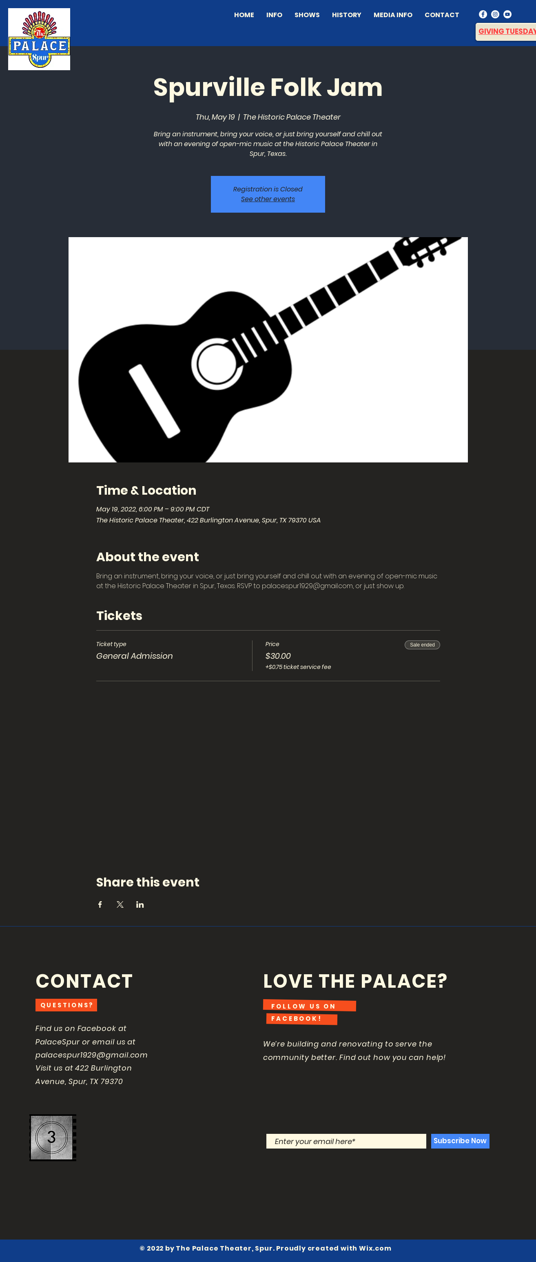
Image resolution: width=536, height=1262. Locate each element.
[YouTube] (507, 14)
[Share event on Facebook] (100, 904)
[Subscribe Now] (460, 1141)
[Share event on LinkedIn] (140, 904)
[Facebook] (483, 14)
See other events (268, 199)
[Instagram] (495, 14)
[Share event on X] (120, 904)
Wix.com (375, 1248)
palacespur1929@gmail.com (91, 1055)
